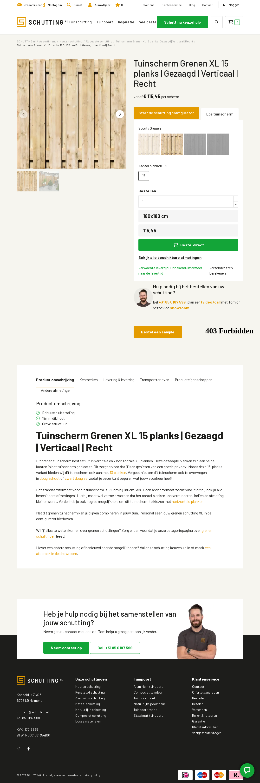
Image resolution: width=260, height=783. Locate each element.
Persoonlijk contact (35, 5)
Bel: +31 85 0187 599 (115, 647)
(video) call (211, 302)
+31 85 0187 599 (172, 302)
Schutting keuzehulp (182, 22)
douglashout (50, 478)
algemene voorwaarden (64, 775)
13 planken (118, 472)
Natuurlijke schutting (90, 710)
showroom (179, 307)
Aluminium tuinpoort (148, 686)
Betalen (197, 704)
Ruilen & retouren (204, 715)
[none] (217, 22)
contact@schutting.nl (33, 712)
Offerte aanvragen (205, 692)
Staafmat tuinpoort (148, 715)
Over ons (149, 5)
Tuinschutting (80, 22)
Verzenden (199, 710)
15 (143, 175)
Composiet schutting (90, 715)
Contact (207, 5)
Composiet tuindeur (148, 692)
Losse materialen (88, 721)
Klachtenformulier (205, 727)
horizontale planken (187, 501)
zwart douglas (76, 478)
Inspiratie (126, 22)
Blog (192, 5)
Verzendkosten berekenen (221, 270)
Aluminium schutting (90, 698)
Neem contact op (66, 647)
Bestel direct (188, 245)
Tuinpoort (105, 22)
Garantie (198, 721)
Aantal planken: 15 (152, 165)
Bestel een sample (158, 332)
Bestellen (198, 698)
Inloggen (231, 5)
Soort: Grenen (149, 128)
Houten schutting (88, 686)
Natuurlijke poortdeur (149, 704)
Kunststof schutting (90, 692)
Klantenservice (172, 5)
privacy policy (92, 775)
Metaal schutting (87, 704)
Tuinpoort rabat (145, 710)
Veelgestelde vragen (154, 22)
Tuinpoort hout (144, 698)
